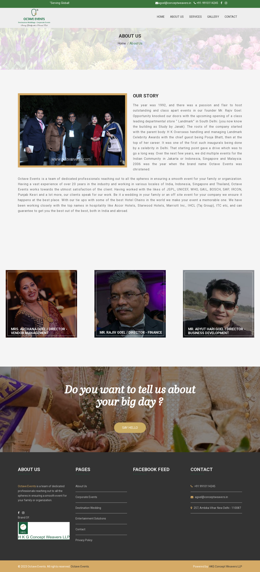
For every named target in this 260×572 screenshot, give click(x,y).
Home (122, 43)
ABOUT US (176, 16)
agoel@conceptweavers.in (174, 3)
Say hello (130, 428)
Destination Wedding (88, 507)
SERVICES (195, 16)
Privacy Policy (84, 540)
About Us (81, 486)
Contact (80, 529)
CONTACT (231, 16)
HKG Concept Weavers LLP (225, 566)
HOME (161, 16)
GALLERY (213, 16)
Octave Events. (80, 566)
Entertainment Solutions (91, 518)
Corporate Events (86, 497)
